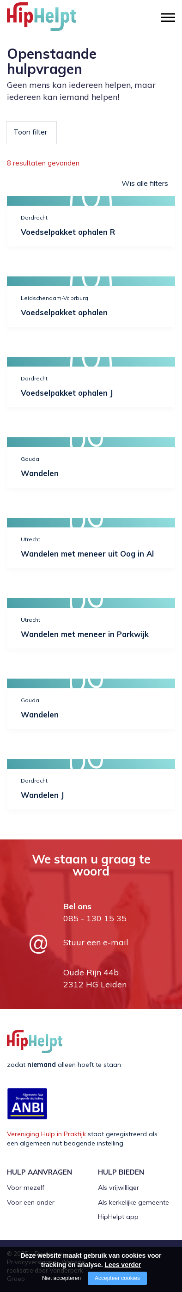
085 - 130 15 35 (95, 918)
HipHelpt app (118, 1216)
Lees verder (123, 1264)
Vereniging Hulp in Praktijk (46, 1134)
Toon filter (30, 131)
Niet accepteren (61, 1278)
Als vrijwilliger (118, 1187)
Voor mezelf (25, 1187)
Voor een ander (31, 1202)
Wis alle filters (144, 183)
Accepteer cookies (117, 1278)
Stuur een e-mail (95, 942)
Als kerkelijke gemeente (133, 1202)
